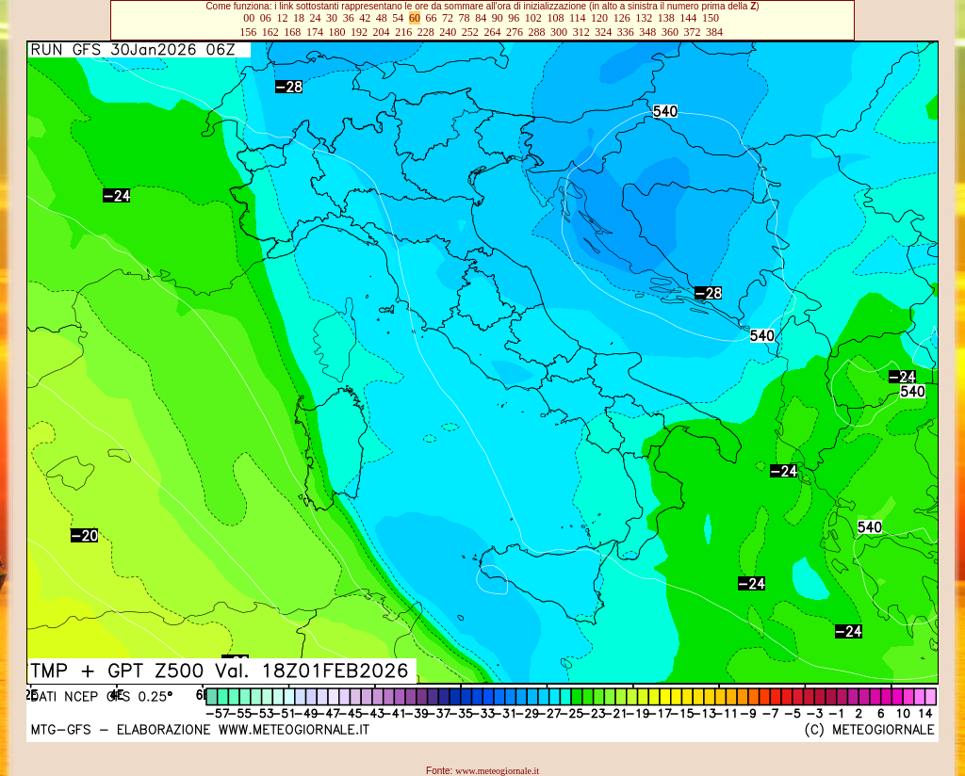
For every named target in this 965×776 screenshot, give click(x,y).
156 (247, 32)
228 (425, 32)
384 (714, 32)
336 (625, 32)
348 (647, 32)
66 (430, 17)
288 (537, 32)
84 (480, 17)
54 (397, 17)
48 (381, 17)
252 (470, 32)
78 (464, 17)
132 (643, 17)
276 (514, 32)
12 (281, 17)
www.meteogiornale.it (497, 771)
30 (331, 17)
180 (336, 32)
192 (359, 32)
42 (364, 17)
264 (491, 32)
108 (555, 17)
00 (248, 17)
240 (447, 32)
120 (599, 17)
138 (666, 17)
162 (270, 32)
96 (513, 17)
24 (315, 17)
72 (447, 17)
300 (558, 32)
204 (381, 32)
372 (691, 32)
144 (687, 17)
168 (292, 32)
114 (577, 17)
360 (670, 32)
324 (603, 32)
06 (265, 17)
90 (497, 17)
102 (533, 17)
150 (710, 17)
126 (621, 17)
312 (581, 32)
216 (403, 32)
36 (348, 17)
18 (298, 17)
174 (314, 32)
